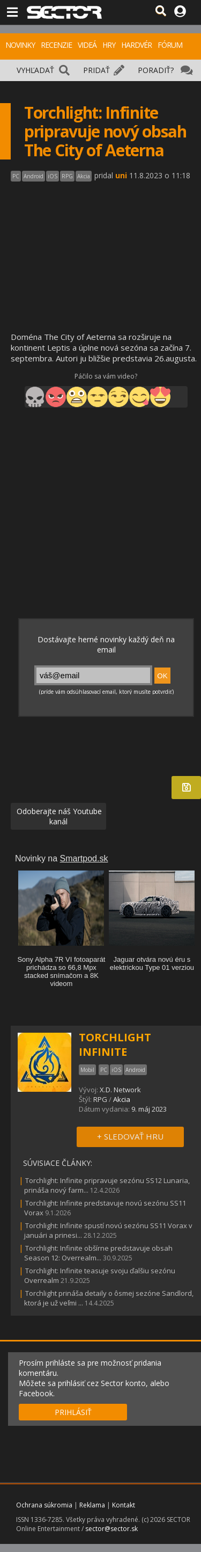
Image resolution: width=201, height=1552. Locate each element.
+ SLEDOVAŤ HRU (130, 1136)
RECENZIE (56, 45)
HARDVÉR (136, 45)
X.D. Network (120, 1089)
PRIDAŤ (96, 70)
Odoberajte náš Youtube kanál (58, 816)
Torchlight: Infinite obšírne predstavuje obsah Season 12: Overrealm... (98, 1253)
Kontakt (123, 1505)
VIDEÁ (87, 45)
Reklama (92, 1505)
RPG (100, 1099)
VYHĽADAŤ (35, 70)
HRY (108, 45)
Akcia (121, 1099)
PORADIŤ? (156, 70)
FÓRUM (170, 45)
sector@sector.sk (111, 1528)
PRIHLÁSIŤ (73, 1412)
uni (121, 175)
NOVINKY (20, 45)
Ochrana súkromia (44, 1505)
